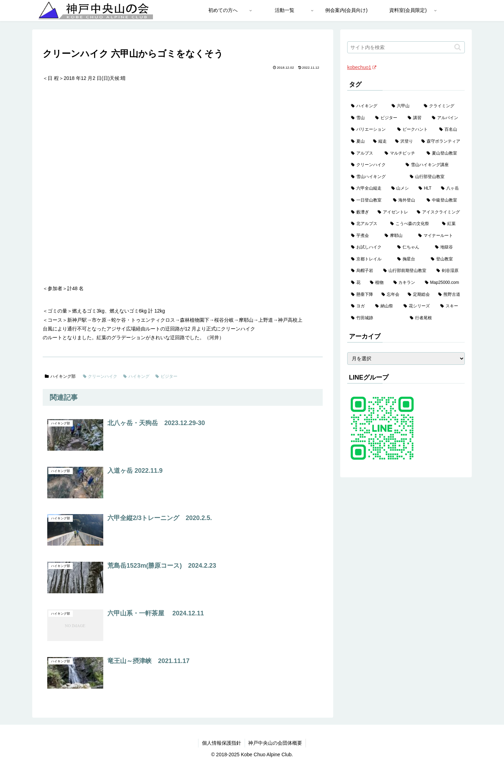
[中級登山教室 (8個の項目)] (444, 200)
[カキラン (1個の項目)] (405, 283)
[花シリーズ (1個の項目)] (418, 306)
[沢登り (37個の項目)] (404, 141)
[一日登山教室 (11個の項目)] (368, 200)
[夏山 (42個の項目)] (358, 141)
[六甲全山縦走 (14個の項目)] (367, 188)
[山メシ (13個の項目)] (401, 188)
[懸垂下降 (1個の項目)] (362, 294)
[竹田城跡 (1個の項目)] (376, 318)
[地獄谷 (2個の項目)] (448, 247)
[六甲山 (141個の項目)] (403, 106)
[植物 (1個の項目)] (377, 283)
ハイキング (136, 376)
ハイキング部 (60, 376)
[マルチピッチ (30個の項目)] (402, 153)
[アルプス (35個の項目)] (364, 153)
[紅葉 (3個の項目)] (451, 224)
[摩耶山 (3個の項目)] (398, 236)
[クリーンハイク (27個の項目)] (374, 165)
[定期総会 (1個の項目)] (419, 294)
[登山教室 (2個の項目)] (446, 259)
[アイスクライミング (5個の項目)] (439, 212)
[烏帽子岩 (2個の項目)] (363, 271)
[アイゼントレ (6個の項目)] (393, 212)
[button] (457, 47)
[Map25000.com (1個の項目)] (443, 283)
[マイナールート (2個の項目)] (439, 236)
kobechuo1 (361, 67)
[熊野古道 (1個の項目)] (449, 294)
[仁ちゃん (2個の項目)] (412, 247)
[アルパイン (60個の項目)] (446, 118)
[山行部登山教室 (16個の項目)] (435, 177)
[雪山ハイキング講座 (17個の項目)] (433, 165)
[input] (406, 47)
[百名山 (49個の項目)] (450, 129)
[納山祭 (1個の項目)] (385, 306)
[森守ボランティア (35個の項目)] (441, 141)
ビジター (166, 376)
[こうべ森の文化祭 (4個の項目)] (412, 224)
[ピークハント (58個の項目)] (414, 129)
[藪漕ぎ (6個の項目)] (360, 212)
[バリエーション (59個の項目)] (370, 129)
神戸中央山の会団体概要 (275, 743)
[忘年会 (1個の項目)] (390, 294)
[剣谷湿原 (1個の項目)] (448, 271)
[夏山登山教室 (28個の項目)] (444, 153)
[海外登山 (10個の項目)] (406, 200)
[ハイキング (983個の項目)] (367, 106)
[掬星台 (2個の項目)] (410, 259)
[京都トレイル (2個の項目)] (370, 259)
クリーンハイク (100, 376)
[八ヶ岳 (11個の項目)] (451, 188)
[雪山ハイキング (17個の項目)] (376, 177)
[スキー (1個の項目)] (450, 306)
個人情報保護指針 (221, 743)
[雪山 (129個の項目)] (359, 118)
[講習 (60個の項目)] (416, 118)
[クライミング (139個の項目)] (442, 106)
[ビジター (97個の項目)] (387, 118)
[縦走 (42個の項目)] (380, 141)
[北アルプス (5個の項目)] (367, 224)
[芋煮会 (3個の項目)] (364, 236)
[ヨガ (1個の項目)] (359, 306)
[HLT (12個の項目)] (425, 188)
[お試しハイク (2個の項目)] (370, 247)
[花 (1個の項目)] (356, 283)
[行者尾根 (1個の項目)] (435, 318)
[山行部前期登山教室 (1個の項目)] (406, 271)
